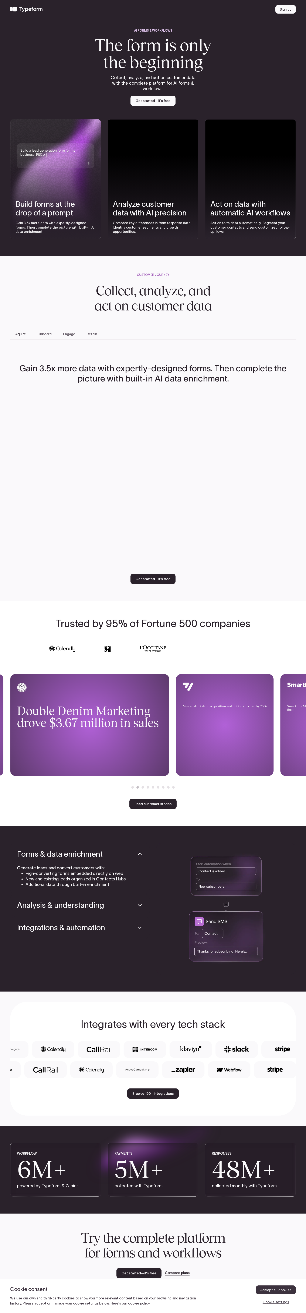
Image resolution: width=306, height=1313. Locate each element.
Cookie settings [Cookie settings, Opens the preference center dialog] (276, 1302)
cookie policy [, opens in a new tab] (139, 1303)
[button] (132, 787)
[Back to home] (26, 9)
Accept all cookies (275, 1290)
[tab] (20, 334)
